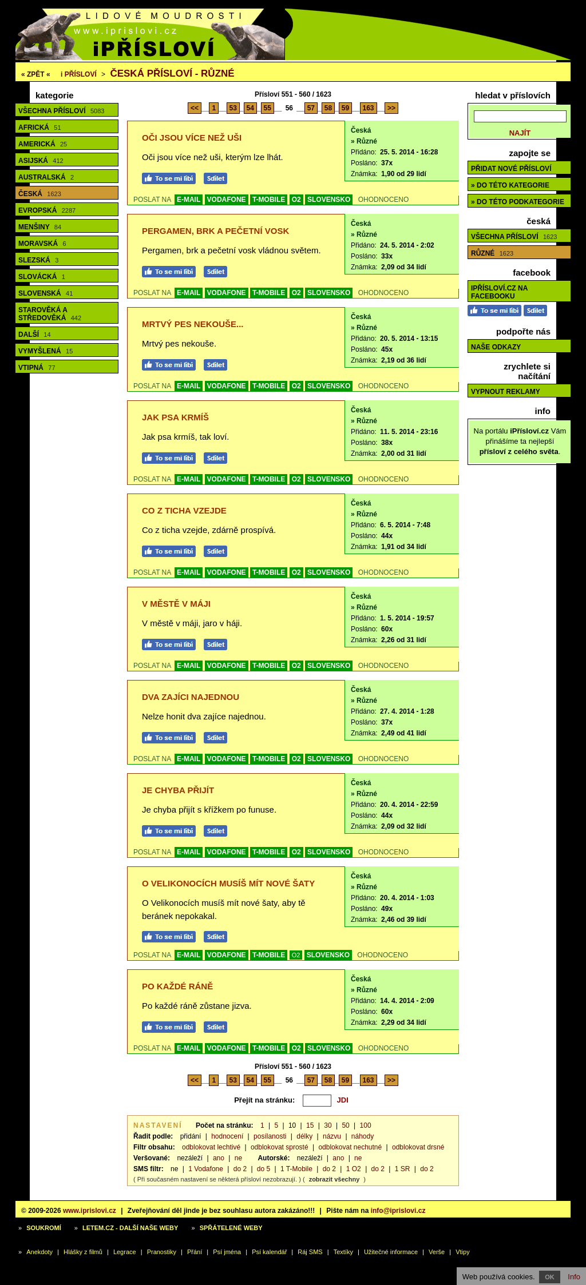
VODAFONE (226, 200)
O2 (296, 200)
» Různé (364, 141)
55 (267, 108)
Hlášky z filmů (83, 1251)
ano (218, 1158)
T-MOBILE (268, 200)
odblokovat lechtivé (211, 1147)
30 (327, 1125)
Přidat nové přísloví (511, 169)
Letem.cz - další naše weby (130, 1227)
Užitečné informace (391, 1251)
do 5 (263, 1169)
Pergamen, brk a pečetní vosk (215, 231)
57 (311, 108)
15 (310, 1125)
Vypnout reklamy (505, 392)
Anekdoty (39, 1251)
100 (365, 1125)
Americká (42, 144)
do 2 (240, 1169)
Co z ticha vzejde (184, 510)
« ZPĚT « (35, 74)
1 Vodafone (205, 1169)
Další (34, 335)
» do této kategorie (510, 185)
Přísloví (79, 74)
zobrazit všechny (334, 1179)
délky (304, 1136)
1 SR (402, 1169)
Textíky (343, 1251)
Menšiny (39, 227)
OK (550, 1277)
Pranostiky (161, 1251)
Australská (46, 177)
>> (391, 108)
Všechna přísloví (61, 111)
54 (250, 108)
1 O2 (353, 1169)
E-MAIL (188, 200)
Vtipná (37, 368)
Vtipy (462, 1251)
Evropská (47, 210)
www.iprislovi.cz (89, 1211)
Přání (194, 1251)
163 (368, 108)
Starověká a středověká (49, 314)
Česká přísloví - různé (172, 73)
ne (238, 1158)
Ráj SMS (310, 1251)
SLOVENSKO (328, 200)
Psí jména (227, 1251)
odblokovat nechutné (350, 1147)
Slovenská (45, 293)
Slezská (38, 260)
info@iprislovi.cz (398, 1211)
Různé (492, 253)
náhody (362, 1136)
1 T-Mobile (296, 1169)
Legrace (124, 1251)
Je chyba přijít (178, 790)
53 (233, 108)
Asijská (41, 161)
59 (345, 108)
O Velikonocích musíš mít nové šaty (228, 883)
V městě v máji (176, 603)
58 (328, 108)
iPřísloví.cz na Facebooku (499, 292)
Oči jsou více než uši (191, 137)
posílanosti (270, 1136)
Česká (39, 194)
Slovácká (41, 277)
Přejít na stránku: (264, 1100)
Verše (437, 1251)
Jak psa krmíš (175, 417)
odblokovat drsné (418, 1147)
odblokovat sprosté (279, 1147)
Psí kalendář (269, 1251)
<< (195, 108)
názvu (332, 1136)
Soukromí (43, 1227)
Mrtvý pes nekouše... (193, 324)
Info (574, 1276)
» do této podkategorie (517, 202)
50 (345, 1125)
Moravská (42, 244)
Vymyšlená (45, 351)
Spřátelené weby (231, 1227)
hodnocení (227, 1136)
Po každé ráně (177, 986)
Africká (39, 128)
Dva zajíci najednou (190, 697)
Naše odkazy (496, 347)
